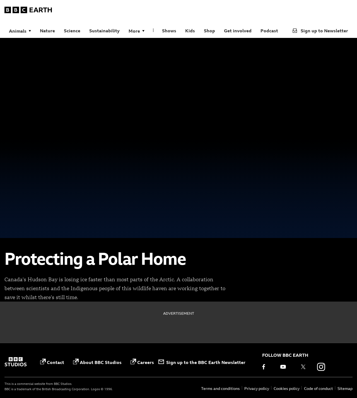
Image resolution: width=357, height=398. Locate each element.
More (134, 31)
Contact (52, 362)
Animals (17, 31)
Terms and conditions (220, 388)
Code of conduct (318, 388)
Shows (169, 30)
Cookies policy (287, 388)
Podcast (269, 30)
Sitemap (345, 388)
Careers (142, 362)
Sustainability (104, 30)
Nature (47, 30)
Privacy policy (256, 388)
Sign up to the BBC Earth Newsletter (201, 362)
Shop (209, 30)
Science (72, 30)
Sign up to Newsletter (320, 30)
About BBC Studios (97, 362)
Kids (190, 30)
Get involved (238, 30)
